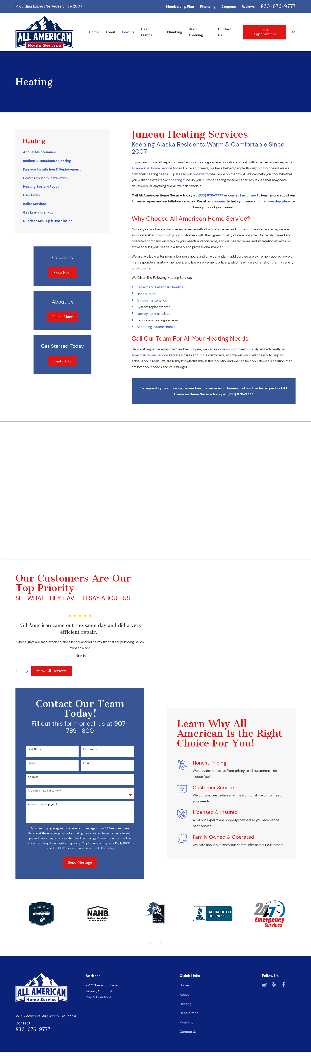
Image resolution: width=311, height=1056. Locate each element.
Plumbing (186, 1022)
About (184, 994)
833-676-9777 (278, 6)
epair (170, 327)
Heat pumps (146, 294)
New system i (147, 313)
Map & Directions (98, 997)
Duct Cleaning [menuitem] (196, 32)
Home (184, 985)
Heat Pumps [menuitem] (146, 32)
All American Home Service (152, 168)
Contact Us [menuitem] (225, 32)
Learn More (62, 317)
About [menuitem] (110, 32)
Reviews (248, 6)
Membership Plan (180, 6)
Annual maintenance (152, 300)
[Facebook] (283, 984)
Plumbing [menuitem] (174, 32)
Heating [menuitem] (128, 32)
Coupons (228, 6)
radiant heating (170, 180)
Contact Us (62, 361)
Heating (185, 1004)
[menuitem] (62, 152)
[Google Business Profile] (264, 984)
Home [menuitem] (94, 32)
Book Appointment (264, 32)
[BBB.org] (293, 984)
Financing (207, 6)
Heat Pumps (189, 1013)
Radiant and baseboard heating (160, 287)
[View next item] (159, 942)
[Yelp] (274, 984)
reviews (198, 174)
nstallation (164, 313)
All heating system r (151, 327)
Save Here (62, 272)
